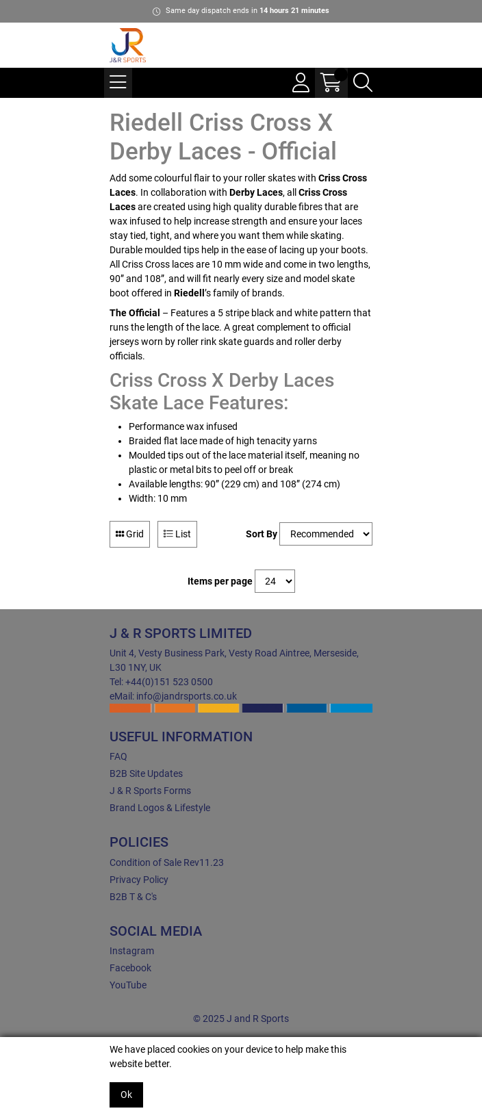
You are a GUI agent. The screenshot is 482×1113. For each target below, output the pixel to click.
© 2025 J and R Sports (241, 1018)
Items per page (220, 581)
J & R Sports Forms (150, 790)
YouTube (128, 985)
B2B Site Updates (146, 773)
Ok (126, 1094)
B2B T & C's (133, 896)
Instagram (132, 950)
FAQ (118, 756)
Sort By (261, 533)
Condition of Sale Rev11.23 (167, 862)
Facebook (130, 967)
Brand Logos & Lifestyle (160, 807)
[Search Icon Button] (363, 83)
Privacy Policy (139, 879)
